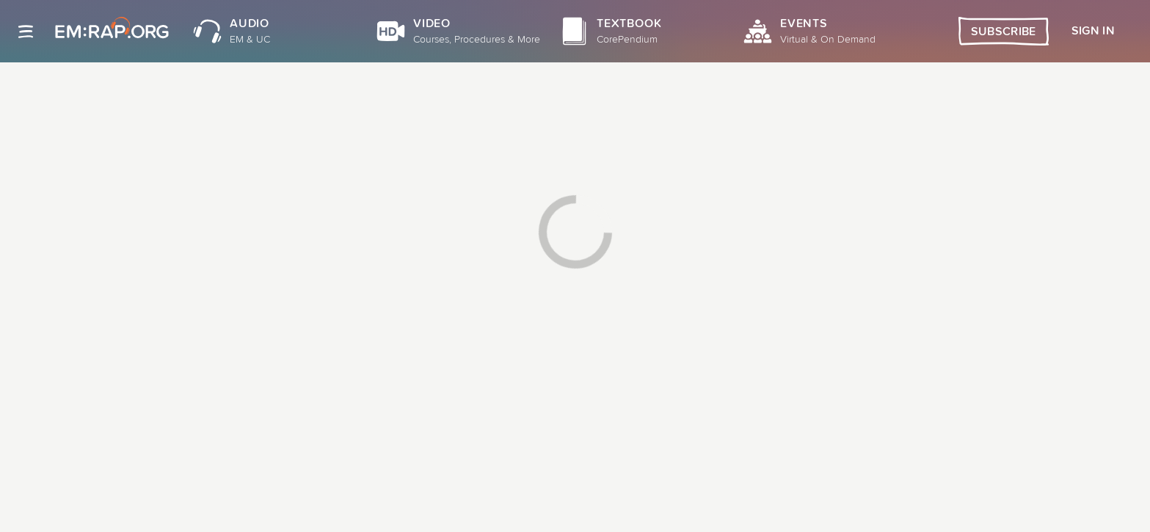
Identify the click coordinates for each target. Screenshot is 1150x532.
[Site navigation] (26, 32)
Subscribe (1003, 31)
